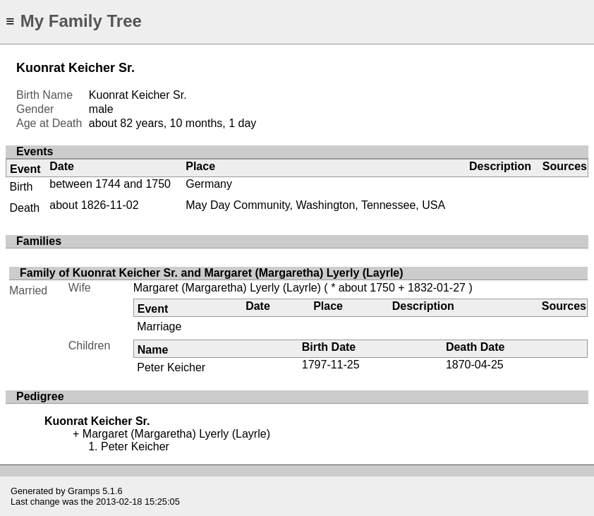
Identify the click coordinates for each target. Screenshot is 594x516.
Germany (209, 184)
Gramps (84, 491)
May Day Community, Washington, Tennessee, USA (315, 205)
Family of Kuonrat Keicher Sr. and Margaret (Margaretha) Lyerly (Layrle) (212, 273)
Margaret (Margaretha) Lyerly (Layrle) (227, 288)
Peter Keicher (171, 367)
